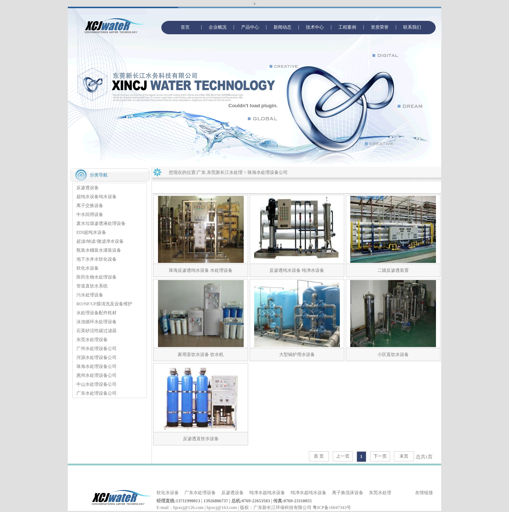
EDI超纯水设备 (91, 232)
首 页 (319, 456)
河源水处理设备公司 (96, 357)
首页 (185, 27)
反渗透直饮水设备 (201, 438)
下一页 (380, 456)
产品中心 (250, 27)
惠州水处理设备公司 (96, 375)
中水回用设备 (89, 214)
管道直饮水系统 (92, 286)
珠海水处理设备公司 (96, 366)
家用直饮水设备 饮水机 (201, 354)
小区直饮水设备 (393, 354)
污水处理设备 (89, 295)
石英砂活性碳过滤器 (96, 330)
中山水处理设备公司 (96, 384)
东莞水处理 (380, 492)
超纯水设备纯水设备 (96, 196)
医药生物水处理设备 (96, 277)
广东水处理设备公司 (96, 393)
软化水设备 (87, 268)
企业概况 (218, 27)
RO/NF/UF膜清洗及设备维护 (104, 303)
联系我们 (412, 27)
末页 (403, 456)
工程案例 (347, 27)
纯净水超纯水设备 (267, 492)
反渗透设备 (87, 187)
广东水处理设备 (200, 492)
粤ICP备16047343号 (332, 507)
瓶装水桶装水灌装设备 (98, 250)
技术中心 (315, 27)
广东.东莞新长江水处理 (220, 172)
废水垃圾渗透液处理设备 (101, 223)
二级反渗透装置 (395, 270)
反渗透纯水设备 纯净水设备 (296, 270)
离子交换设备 (89, 205)
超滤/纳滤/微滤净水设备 (100, 241)
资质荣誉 (380, 27)
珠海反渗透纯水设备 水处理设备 (201, 270)
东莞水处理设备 (92, 339)
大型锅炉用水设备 (297, 354)
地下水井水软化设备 (96, 259)
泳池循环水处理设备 (96, 321)
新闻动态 (282, 27)
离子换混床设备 (347, 492)
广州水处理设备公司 (96, 348)
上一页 (343, 456)
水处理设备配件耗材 (96, 312)
